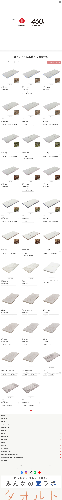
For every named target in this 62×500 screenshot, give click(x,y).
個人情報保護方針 (19, 466)
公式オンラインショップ (6, 452)
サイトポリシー (4, 466)
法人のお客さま (4, 449)
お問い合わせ (33, 468)
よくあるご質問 (19, 468)
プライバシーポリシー (35, 466)
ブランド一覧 (4, 419)
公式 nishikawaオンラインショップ (12, 458)
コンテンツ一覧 (4, 437)
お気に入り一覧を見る (54, 62)
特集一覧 (3, 434)
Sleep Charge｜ (9, 455)
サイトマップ (3, 468)
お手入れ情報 (4, 440)
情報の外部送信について (50, 466)
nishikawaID (4, 446)
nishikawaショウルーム (6, 425)
